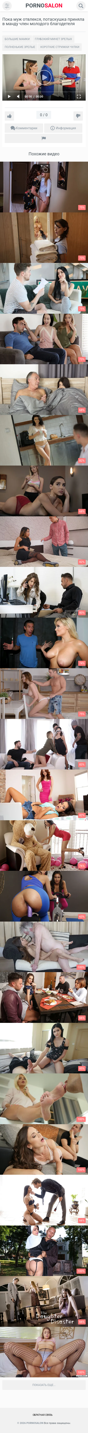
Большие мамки (17, 39)
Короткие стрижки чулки (59, 47)
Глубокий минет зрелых (53, 39)
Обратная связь (43, 1415)
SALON (44, 5)
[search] (81, 5)
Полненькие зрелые (20, 47)
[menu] (7, 5)
